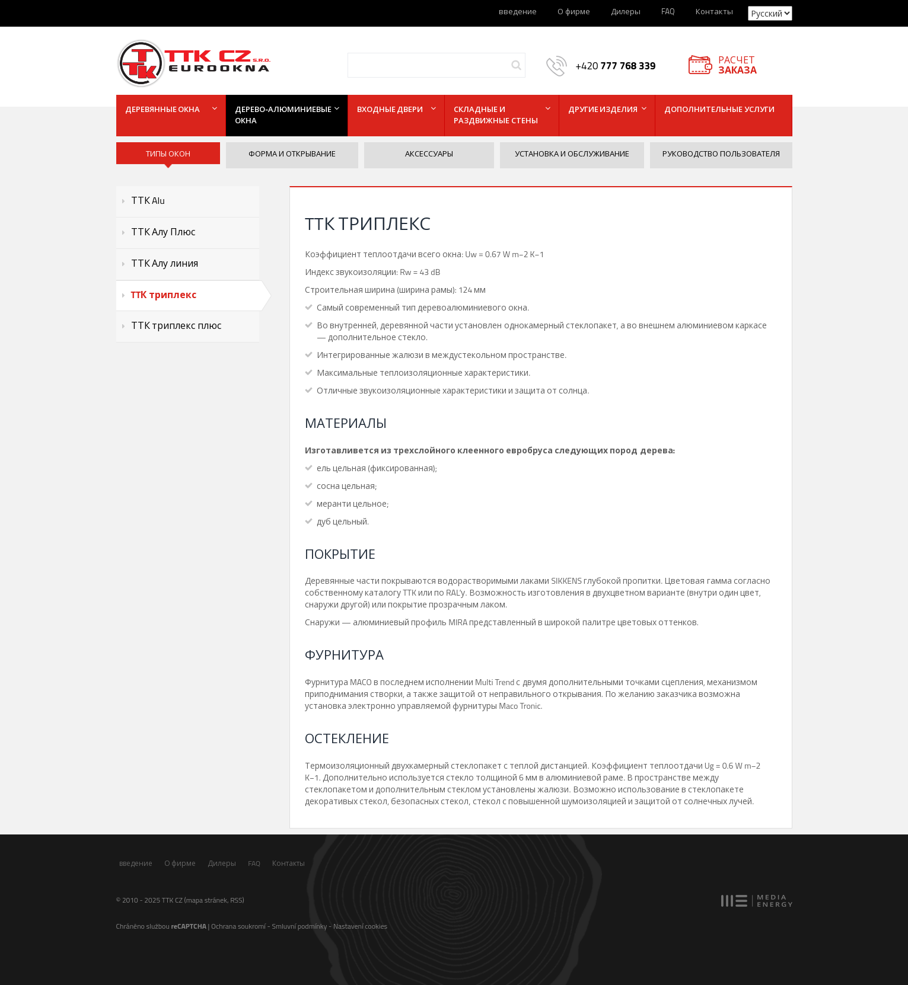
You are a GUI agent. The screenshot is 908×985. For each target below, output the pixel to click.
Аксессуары (429, 153)
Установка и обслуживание (572, 153)
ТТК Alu (148, 200)
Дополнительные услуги (719, 109)
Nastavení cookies (360, 926)
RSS (236, 900)
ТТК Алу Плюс (163, 232)
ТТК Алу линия (164, 263)
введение (518, 11)
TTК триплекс (163, 294)
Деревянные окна (162, 109)
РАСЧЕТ (737, 65)
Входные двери (390, 109)
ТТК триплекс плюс (176, 325)
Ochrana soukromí (238, 926)
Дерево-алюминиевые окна (283, 114)
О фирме (573, 11)
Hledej (516, 65)
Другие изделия (603, 109)
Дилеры (626, 11)
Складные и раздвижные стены (496, 114)
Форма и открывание (292, 153)
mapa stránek (206, 900)
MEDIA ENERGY (756, 901)
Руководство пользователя (721, 153)
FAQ (668, 11)
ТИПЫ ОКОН (168, 153)
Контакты (714, 11)
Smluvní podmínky (299, 926)
